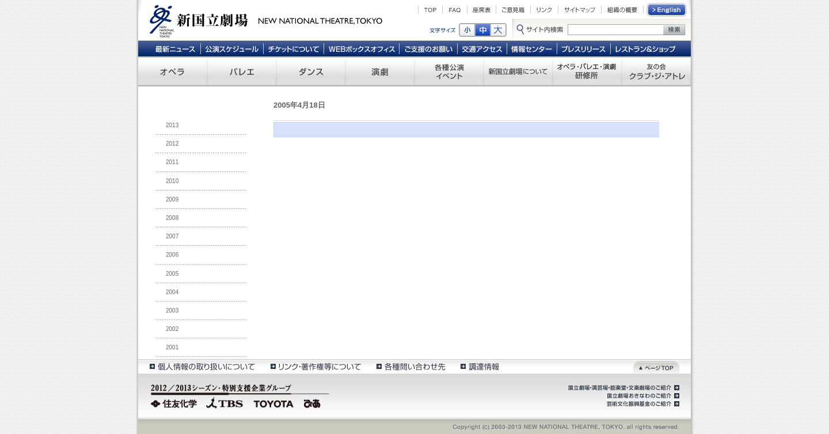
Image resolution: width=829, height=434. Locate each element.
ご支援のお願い (429, 48)
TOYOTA (274, 402)
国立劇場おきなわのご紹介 (641, 396)
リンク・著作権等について (315, 366)
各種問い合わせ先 (410, 366)
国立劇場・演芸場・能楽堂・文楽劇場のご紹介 (622, 388)
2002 (172, 329)
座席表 (481, 10)
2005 (172, 274)
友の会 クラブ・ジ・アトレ (656, 71)
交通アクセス (482, 48)
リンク (544, 10)
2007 (172, 236)
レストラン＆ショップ (646, 48)
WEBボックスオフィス (362, 48)
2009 (172, 199)
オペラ (172, 71)
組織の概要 (622, 10)
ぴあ (314, 402)
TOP (430, 10)
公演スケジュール (231, 48)
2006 (172, 255)
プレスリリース (584, 48)
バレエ (241, 71)
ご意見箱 (513, 10)
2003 (172, 310)
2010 (172, 181)
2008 (172, 218)
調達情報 (480, 366)
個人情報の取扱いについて (202, 366)
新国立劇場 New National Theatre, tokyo (266, 20)
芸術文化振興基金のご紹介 (641, 404)
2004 (172, 292)
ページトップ (656, 366)
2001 (172, 347)
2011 (172, 162)
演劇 (379, 71)
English (667, 10)
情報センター (532, 48)
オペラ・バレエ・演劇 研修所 (587, 71)
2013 (172, 125)
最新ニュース (175, 48)
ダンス (310, 71)
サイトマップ (579, 10)
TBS (224, 402)
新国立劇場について (518, 71)
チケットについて (293, 48)
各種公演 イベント (449, 71)
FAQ (455, 10)
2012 (172, 143)
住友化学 (175, 402)
